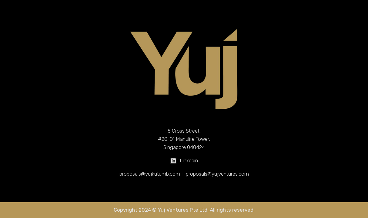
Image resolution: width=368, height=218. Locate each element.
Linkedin (184, 160)
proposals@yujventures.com (217, 174)
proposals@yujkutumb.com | (152, 174)
